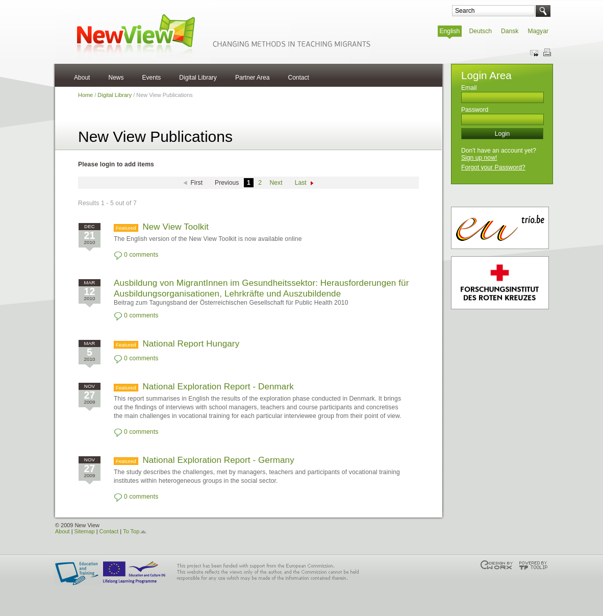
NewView (222, 35)
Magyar (537, 31)
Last (301, 182)
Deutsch (480, 31)
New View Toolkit (175, 227)
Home (85, 95)
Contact (298, 77)
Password (474, 109)
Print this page (547, 52)
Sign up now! (479, 157)
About (82, 77)
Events (151, 77)
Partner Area (252, 77)
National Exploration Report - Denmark (217, 386)
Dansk (509, 31)
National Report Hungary (190, 344)
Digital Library (198, 77)
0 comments (141, 254)
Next (276, 182)
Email (468, 87)
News (115, 77)
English (450, 31)
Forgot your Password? (493, 167)
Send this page (535, 52)
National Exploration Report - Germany (218, 460)
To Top (131, 531)
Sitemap (84, 531)
